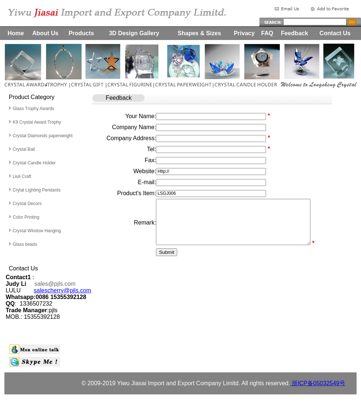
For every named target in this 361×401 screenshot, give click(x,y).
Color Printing (25, 217)
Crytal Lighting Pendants (36, 190)
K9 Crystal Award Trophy (36, 122)
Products (81, 33)
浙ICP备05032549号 (317, 383)
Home (16, 33)
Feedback (294, 33)
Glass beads (24, 244)
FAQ (267, 33)
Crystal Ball (24, 149)
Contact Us (335, 33)
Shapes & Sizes (199, 33)
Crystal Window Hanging (36, 230)
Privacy (244, 33)
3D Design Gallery (134, 33)
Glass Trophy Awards (33, 108)
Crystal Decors (26, 203)
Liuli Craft (21, 176)
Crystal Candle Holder (33, 162)
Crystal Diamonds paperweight (42, 135)
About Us (45, 33)
